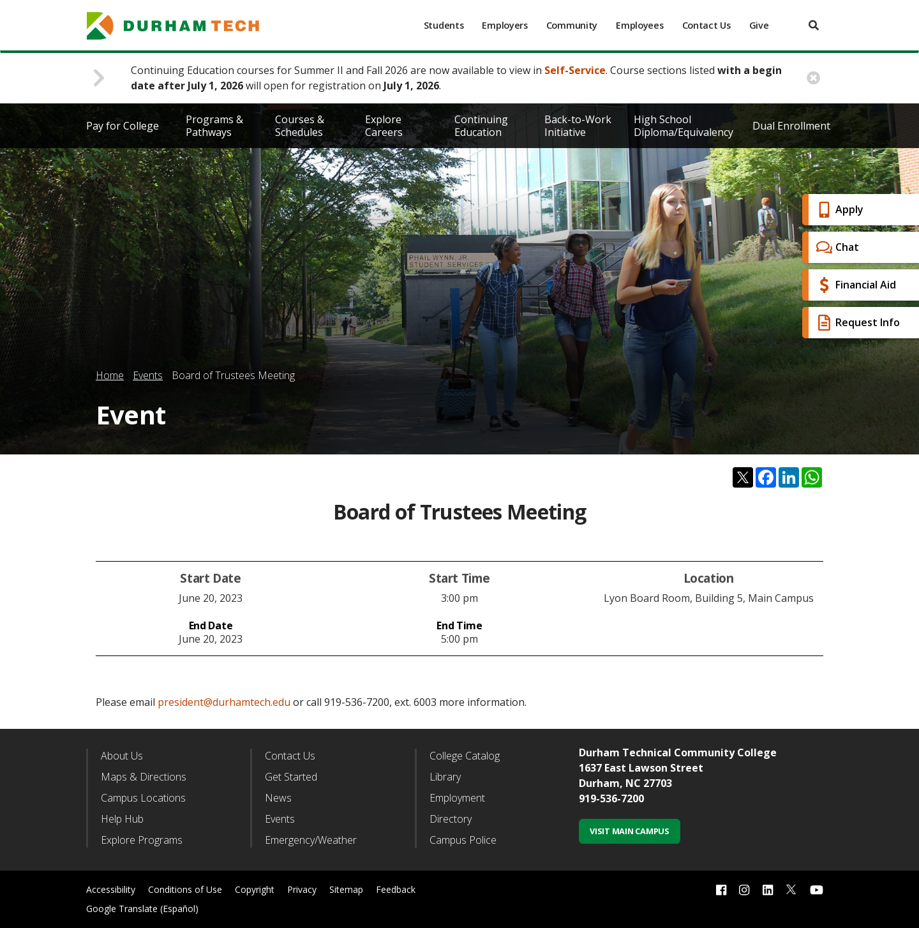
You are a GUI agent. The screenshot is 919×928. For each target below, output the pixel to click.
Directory (451, 819)
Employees (639, 25)
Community (571, 25)
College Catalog (465, 756)
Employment (457, 798)
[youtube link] (816, 889)
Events (148, 375)
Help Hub (122, 819)
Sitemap (346, 889)
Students (444, 25)
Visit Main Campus (629, 831)
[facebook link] (721, 889)
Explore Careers (384, 125)
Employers (504, 25)
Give (759, 25)
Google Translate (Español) (142, 908)
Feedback (395, 889)
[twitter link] (791, 888)
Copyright (254, 889)
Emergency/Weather (311, 840)
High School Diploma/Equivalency (683, 125)
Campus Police (463, 840)
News (278, 798)
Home (110, 375)
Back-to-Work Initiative (577, 125)
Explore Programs (142, 840)
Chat (836, 247)
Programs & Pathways (214, 125)
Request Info (856, 322)
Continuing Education (481, 125)
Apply (838, 209)
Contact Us (706, 25)
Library (445, 777)
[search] (814, 25)
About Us (122, 756)
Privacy (302, 889)
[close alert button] (813, 78)
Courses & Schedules (299, 125)
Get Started (291, 777)
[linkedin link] (767, 889)
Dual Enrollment (791, 126)
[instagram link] (744, 889)
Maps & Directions (143, 777)
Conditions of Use (185, 889)
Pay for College (122, 126)
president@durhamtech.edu (224, 702)
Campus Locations (143, 798)
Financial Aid (854, 285)
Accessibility (110, 889)
